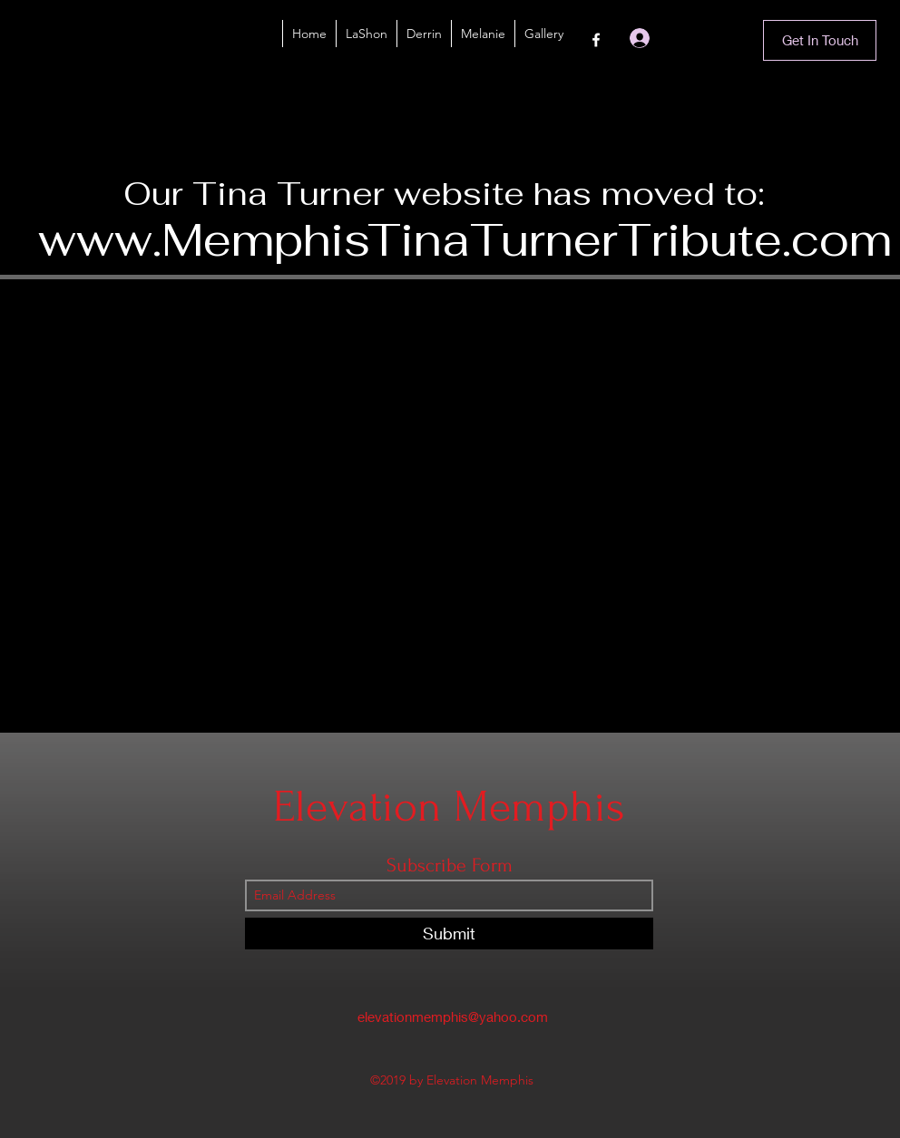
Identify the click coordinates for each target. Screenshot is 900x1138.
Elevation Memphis (449, 807)
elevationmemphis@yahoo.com (452, 1016)
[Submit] (449, 933)
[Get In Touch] (819, 40)
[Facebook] (596, 40)
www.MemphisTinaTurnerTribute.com (465, 239)
